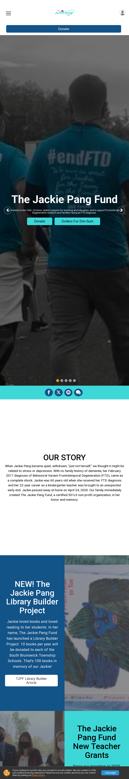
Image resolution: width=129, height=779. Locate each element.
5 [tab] (74, 380)
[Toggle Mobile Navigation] (8, 13)
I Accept (110, 772)
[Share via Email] (68, 392)
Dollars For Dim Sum (77, 221)
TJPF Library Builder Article (31, 681)
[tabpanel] (64, 210)
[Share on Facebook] (49, 392)
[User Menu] (122, 12)
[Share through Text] (78, 392)
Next (124, 210)
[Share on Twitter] (59, 392)
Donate (63, 29)
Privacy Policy (38, 775)
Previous (10, 210)
